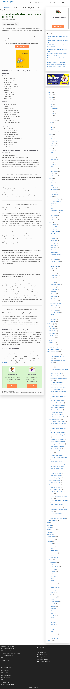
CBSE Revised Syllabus (42, 659)
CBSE (63, 3)
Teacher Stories (51, 539)
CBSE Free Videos (5, 680)
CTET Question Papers (6, 658)
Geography (53, 243)
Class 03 (51, 99)
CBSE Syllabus (52, 335)
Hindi (52, 106)
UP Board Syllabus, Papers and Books (10, 653)
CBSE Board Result (5, 673)
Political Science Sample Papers (59, 417)
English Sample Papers (56, 473)
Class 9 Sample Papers (54, 489)
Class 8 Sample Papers (54, 485)
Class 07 (51, 148)
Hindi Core (53, 245)
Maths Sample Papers (56, 382)
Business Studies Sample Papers (59, 396)
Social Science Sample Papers (58, 387)
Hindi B (52, 185)
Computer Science (55, 236)
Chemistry (53, 233)
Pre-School (50, 534)
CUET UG (49, 525)
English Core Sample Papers (58, 405)
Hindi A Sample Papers (56, 373)
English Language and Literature (27, 392)
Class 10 (51, 196)
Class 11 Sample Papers (55, 389)
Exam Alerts (52, 338)
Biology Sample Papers (56, 394)
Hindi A (52, 183)
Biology (52, 229)
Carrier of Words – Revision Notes (55, 69)
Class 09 (51, 178)
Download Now (58, 26)
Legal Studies (54, 305)
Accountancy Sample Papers (58, 421)
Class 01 (51, 95)
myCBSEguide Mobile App (7, 646)
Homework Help (5, 682)
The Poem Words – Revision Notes (56, 66)
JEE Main (49, 527)
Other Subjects (54, 171)
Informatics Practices (56, 254)
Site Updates (52, 345)
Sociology (53, 268)
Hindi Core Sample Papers (57, 407)
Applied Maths (54, 226)
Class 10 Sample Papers (55, 354)
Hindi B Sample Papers (56, 376)
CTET (48, 523)
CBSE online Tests (5, 677)
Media (8, 684)
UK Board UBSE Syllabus (7, 655)
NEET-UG (49, 532)
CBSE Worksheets (51, 520)
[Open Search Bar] (67, 3)
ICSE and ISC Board (6, 651)
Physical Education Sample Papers (59, 457)
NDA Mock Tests (5, 660)
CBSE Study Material (8, 392)
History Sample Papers (56, 410)
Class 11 (51, 222)
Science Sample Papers (56, 384)
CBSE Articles (52, 328)
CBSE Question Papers (53, 349)
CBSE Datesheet (5, 670)
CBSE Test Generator (6, 675)
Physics (52, 264)
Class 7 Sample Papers (54, 480)
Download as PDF (22, 46)
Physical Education (55, 261)
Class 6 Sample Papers (54, 471)
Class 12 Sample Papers (55, 419)
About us (3, 684)
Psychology (53, 319)
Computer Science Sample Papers (59, 435)
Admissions (52, 326)
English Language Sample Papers (59, 369)
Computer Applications (56, 201)
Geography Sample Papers (57, 444)
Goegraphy (53, 291)
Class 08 (51, 162)
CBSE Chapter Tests (42, 657)
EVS (51, 104)
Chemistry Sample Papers (57, 400)
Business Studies (55, 231)
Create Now (12, 386)
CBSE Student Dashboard (7, 648)
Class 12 (51, 270)
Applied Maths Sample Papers (58, 391)
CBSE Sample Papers (42, 3)
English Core (54, 240)
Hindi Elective (54, 247)
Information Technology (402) (58, 210)
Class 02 (51, 97)
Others (50, 340)
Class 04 (51, 111)
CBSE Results (52, 333)
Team (12, 684)
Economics (53, 238)
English (5, 391)
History (52, 250)
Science (52, 143)
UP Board (49, 641)
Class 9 (14, 392)
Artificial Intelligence (56, 199)
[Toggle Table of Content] (16, 24)
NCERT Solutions (55, 3)
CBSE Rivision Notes (42, 654)
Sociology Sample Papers (57, 468)
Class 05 (51, 122)
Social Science (54, 145)
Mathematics (54, 108)
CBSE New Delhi (53, 331)
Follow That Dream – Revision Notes (56, 64)
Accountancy (54, 224)
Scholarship (52, 342)
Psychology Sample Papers (57, 466)
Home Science (54, 252)
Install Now (31, 386)
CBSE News (50, 324)
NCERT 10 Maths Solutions (43, 661)
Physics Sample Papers (56, 414)
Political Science (55, 266)
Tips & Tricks (52, 347)
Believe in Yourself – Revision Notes (56, 62)
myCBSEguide (8, 2)
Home (32, 3)
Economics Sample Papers (57, 403)
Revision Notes (51, 536)
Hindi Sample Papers (56, 475)
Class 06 (51, 134)
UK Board (49, 541)
